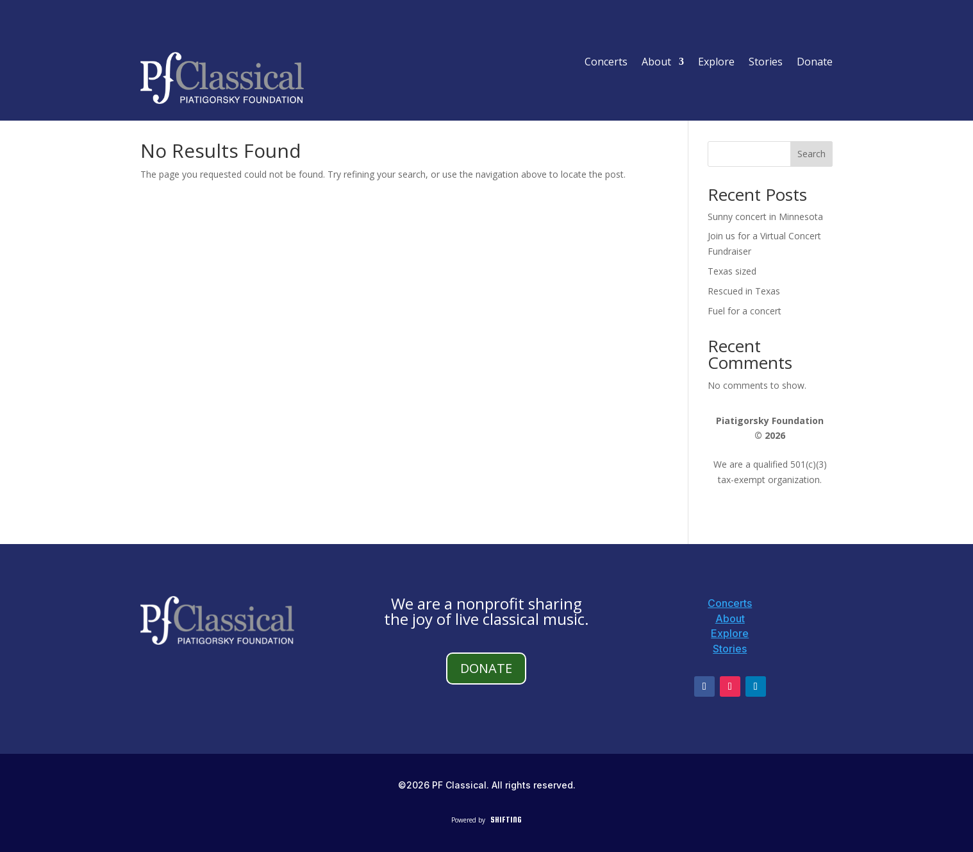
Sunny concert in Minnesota (765, 216)
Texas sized (732, 271)
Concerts (606, 63)
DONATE (486, 668)
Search (811, 154)
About (656, 63)
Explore (716, 63)
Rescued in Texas (744, 291)
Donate (815, 63)
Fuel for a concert (744, 311)
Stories (766, 63)
